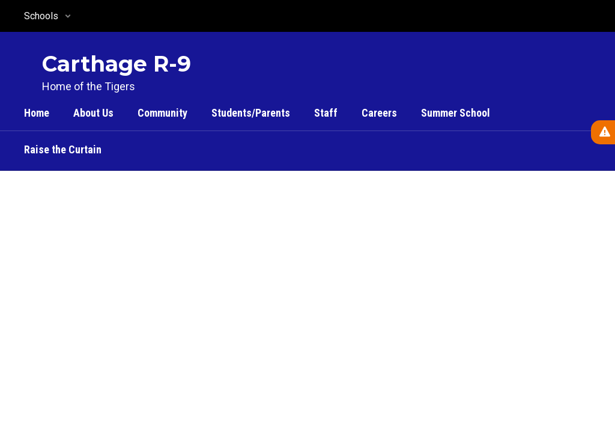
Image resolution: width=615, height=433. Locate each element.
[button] (47, 16)
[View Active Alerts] (603, 132)
